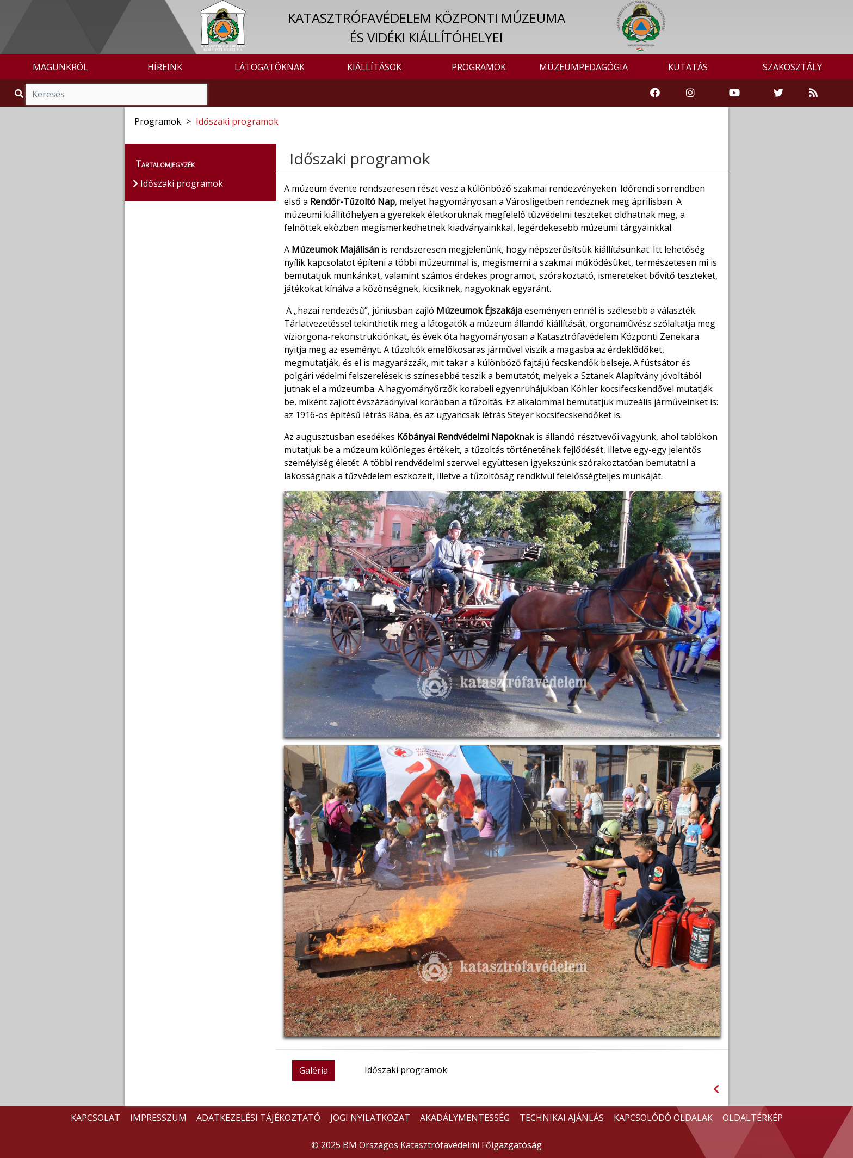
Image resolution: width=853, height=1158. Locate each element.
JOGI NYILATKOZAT (370, 1118)
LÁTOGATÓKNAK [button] (269, 67)
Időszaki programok (237, 121)
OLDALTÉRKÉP (752, 1118)
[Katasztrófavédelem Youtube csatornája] (734, 93)
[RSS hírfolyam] (813, 93)
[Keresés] (116, 94)
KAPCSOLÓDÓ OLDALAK (663, 1118)
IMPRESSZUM (158, 1118)
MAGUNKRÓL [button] (60, 67)
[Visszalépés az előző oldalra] (716, 1089)
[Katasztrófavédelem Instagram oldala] (690, 93)
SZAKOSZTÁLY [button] (792, 67)
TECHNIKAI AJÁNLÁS (562, 1118)
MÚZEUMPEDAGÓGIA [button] (583, 67)
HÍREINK (164, 67)
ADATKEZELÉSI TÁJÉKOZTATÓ (258, 1118)
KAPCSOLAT (95, 1118)
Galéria (313, 1070)
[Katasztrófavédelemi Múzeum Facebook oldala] (655, 93)
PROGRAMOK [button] (479, 67)
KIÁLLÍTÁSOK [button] (374, 67)
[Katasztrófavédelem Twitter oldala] (778, 93)
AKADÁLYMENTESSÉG (465, 1118)
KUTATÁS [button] (688, 67)
